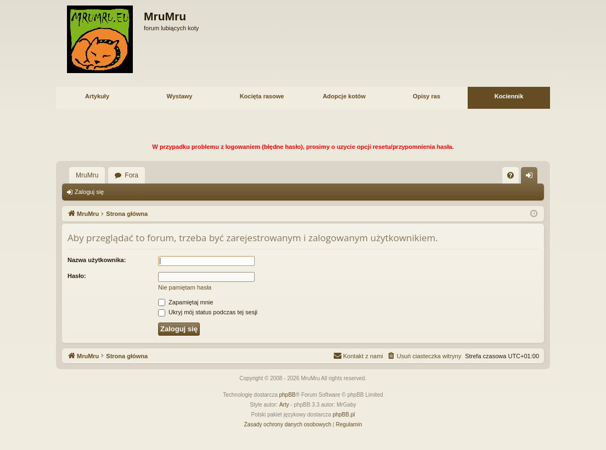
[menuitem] (510, 175)
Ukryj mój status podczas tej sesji (207, 312)
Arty (284, 405)
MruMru (87, 175)
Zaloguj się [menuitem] (531, 177)
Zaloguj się (89, 191)
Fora (131, 175)
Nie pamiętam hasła (184, 287)
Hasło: (77, 276)
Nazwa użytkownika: (97, 260)
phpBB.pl (344, 415)
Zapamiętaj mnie (185, 302)
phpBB (287, 395)
